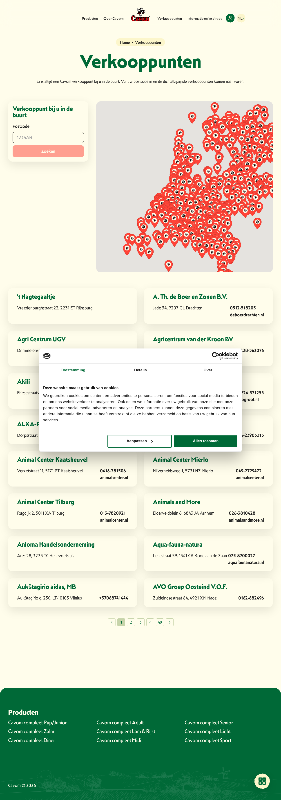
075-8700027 (241, 555)
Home (125, 42)
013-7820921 (113, 513)
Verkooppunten (169, 18)
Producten (90, 18)
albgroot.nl (248, 399)
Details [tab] (140, 370)
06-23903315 (251, 435)
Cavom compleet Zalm (31, 731)
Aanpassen (140, 441)
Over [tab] (208, 370)
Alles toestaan (206, 441)
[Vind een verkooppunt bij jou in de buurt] (262, 781)
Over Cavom (113, 18)
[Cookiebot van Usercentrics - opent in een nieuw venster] (218, 356)
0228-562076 (251, 350)
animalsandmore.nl (246, 520)
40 (160, 622)
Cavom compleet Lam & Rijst (125, 731)
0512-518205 (243, 308)
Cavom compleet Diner (31, 740)
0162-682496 (251, 598)
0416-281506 (113, 470)
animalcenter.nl (114, 477)
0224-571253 (251, 392)
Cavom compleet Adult (120, 722)
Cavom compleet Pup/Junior (37, 722)
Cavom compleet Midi (118, 740)
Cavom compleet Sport (208, 740)
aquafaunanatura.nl (246, 562)
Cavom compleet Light (208, 731)
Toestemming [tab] (73, 370)
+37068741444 (113, 598)
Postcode (21, 126)
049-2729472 (249, 470)
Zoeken (48, 151)
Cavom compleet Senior (209, 722)
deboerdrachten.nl (247, 315)
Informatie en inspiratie (204, 18)
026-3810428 (242, 513)
